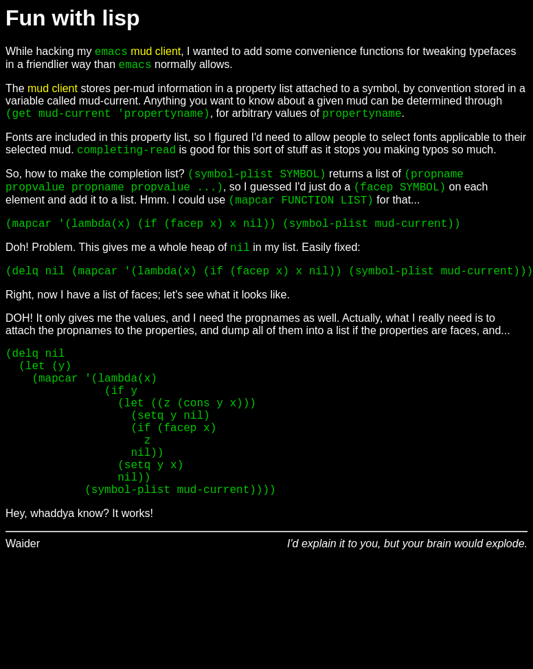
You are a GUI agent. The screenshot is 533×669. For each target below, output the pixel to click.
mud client (156, 51)
